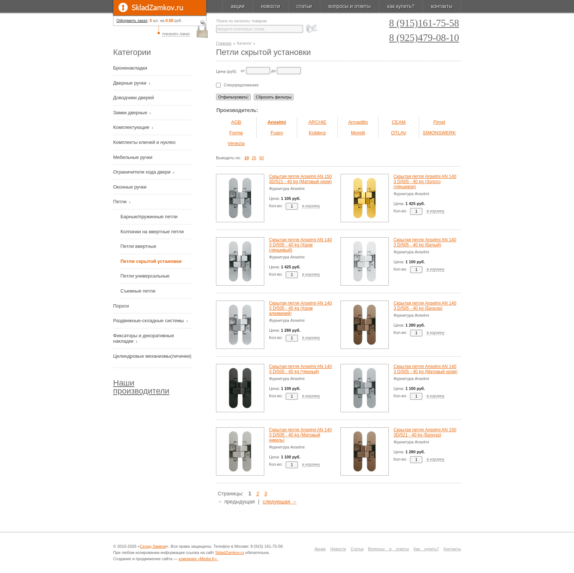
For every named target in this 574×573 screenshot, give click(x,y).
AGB (236, 122)
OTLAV (398, 132)
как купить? (400, 6)
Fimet (439, 122)
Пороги (121, 306)
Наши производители (141, 386)
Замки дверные (131, 112)
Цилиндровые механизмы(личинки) (152, 356)
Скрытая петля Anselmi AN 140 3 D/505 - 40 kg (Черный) (300, 369)
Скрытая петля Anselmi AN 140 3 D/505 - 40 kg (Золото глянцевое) (425, 181)
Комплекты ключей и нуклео (145, 142)
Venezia (236, 143)
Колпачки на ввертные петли (152, 231)
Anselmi (277, 122)
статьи (304, 6)
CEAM (399, 122)
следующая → (279, 502)
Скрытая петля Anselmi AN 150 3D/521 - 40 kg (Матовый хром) (300, 179)
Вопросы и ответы (388, 549)
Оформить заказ (132, 20)
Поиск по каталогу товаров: (242, 21)
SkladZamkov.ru (159, 7)
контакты (441, 6)
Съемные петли (137, 291)
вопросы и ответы (349, 6)
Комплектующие (132, 127)
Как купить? (426, 549)
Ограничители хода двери (142, 172)
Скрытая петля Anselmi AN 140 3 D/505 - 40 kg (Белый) (425, 242)
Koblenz (317, 132)
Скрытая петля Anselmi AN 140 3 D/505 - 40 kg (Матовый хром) (426, 369)
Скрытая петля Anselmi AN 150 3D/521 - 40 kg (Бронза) (425, 432)
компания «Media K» (198, 559)
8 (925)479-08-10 (424, 38)
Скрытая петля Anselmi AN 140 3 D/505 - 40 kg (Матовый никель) (300, 435)
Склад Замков (153, 546)
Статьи (357, 549)
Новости (338, 549)
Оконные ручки (130, 187)
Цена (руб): (226, 71)
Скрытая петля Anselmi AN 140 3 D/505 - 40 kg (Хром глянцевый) (300, 245)
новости (270, 6)
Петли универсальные (144, 276)
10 (247, 158)
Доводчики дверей (134, 97)
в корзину (311, 206)
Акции (320, 549)
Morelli (358, 132)
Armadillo (358, 122)
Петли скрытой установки (151, 261)
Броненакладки (131, 68)
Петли (120, 201)
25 (254, 158)
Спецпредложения (241, 85)
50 (261, 158)
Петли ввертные (138, 246)
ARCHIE (317, 122)
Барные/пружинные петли (149, 216)
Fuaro (277, 132)
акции (238, 6)
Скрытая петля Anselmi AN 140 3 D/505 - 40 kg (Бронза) (425, 306)
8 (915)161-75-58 (424, 23)
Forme (236, 132)
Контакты (452, 549)
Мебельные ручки (133, 157)
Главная (223, 43)
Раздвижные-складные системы (149, 320)
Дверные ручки (130, 83)
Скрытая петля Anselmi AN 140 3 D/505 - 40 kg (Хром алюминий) (300, 308)
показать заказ (176, 33)
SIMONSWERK (439, 132)
